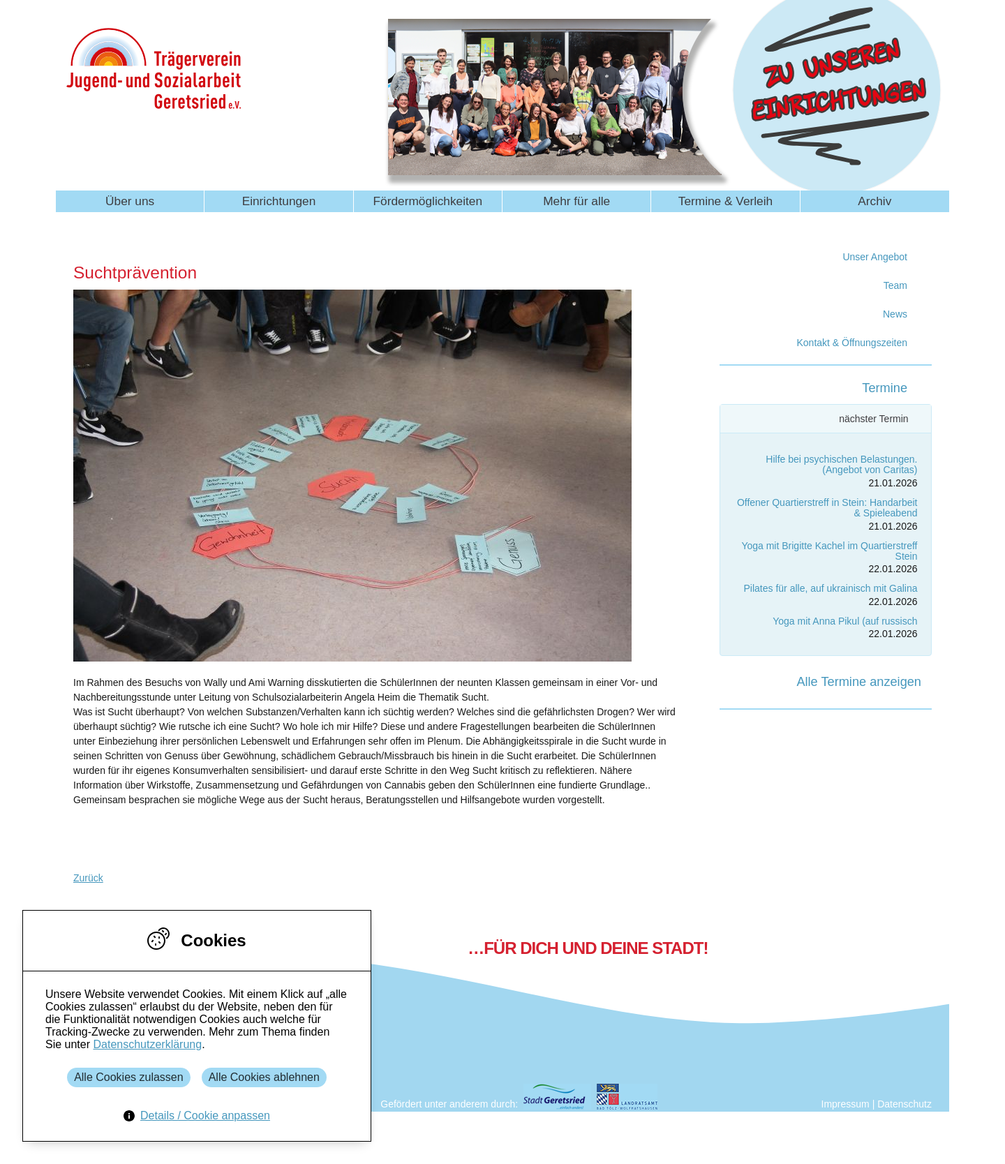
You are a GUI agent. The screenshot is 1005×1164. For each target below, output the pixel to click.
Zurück (88, 877)
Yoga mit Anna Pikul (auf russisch (845, 621)
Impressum (845, 1104)
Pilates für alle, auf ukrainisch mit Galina (831, 588)
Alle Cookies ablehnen (264, 1077)
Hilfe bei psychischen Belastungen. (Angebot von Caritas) (841, 464)
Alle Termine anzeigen (858, 682)
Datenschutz (904, 1104)
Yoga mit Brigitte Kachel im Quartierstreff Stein (829, 551)
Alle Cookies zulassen (129, 1077)
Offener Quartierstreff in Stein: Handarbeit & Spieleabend (827, 507)
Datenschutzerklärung (147, 1044)
